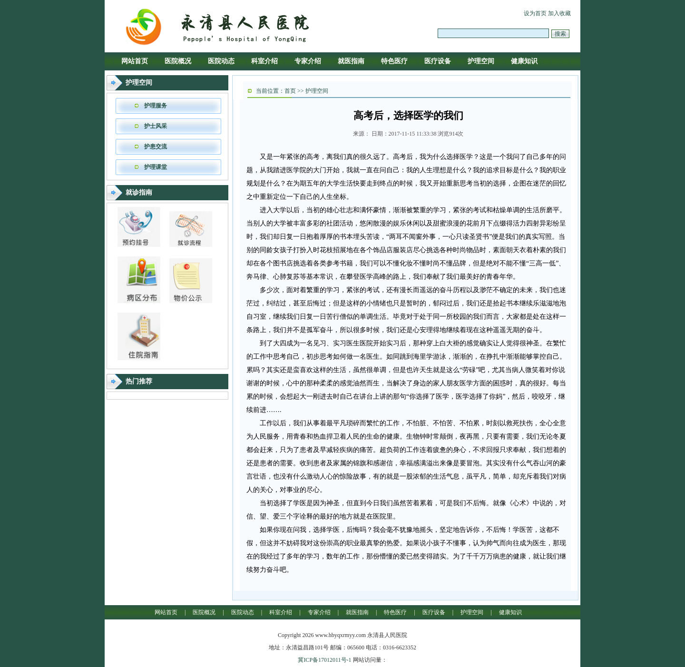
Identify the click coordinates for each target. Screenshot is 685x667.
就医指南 (351, 61)
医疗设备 (437, 61)
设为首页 (535, 13)
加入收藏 (559, 13)
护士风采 (155, 126)
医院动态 (221, 61)
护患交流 (155, 146)
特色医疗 (394, 61)
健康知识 (524, 61)
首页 (290, 91)
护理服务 (155, 105)
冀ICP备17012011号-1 (324, 660)
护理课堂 (155, 167)
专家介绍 (307, 61)
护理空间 (481, 61)
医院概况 (178, 61)
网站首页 (134, 61)
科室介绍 (264, 61)
